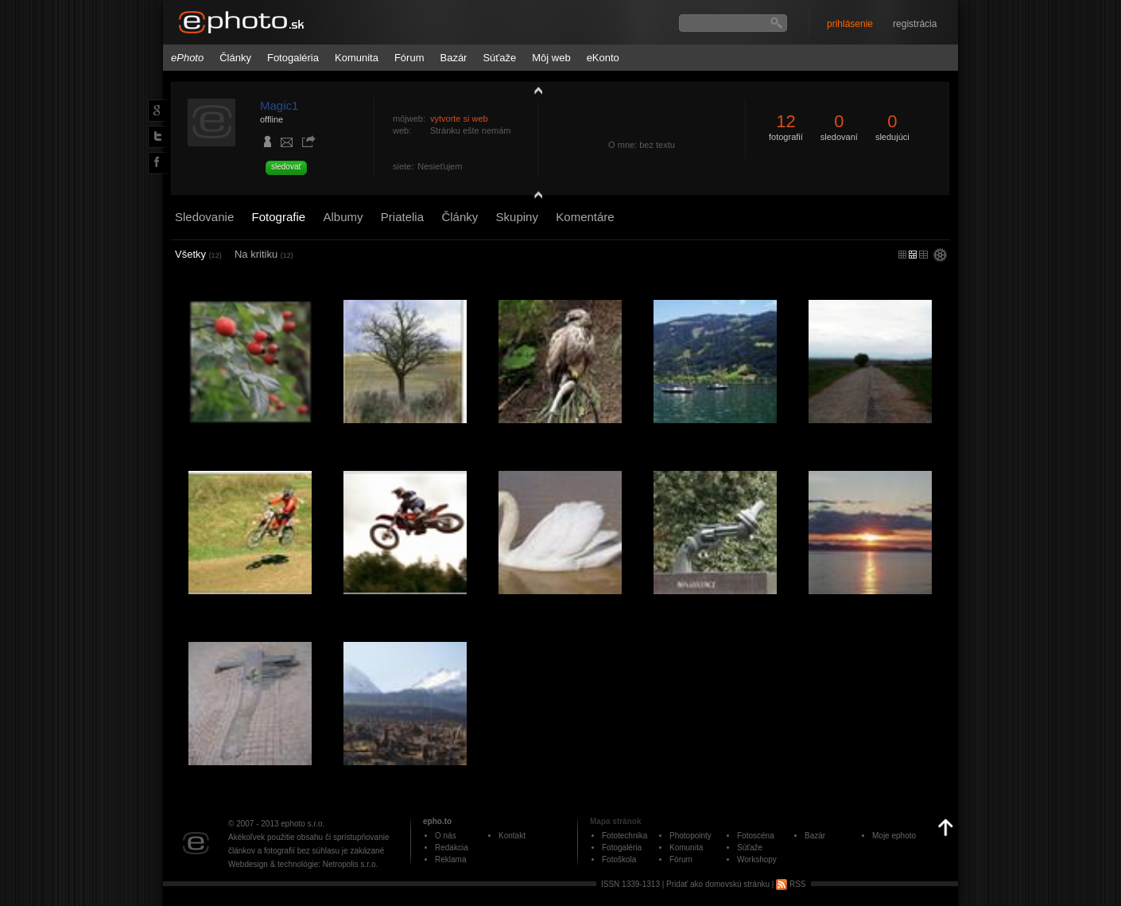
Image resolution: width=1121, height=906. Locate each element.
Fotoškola (619, 859)
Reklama (450, 859)
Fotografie (279, 217)
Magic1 (279, 105)
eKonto (603, 58)
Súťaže (499, 58)
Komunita (356, 58)
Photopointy (690, 835)
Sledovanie (204, 217)
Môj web (551, 58)
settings (940, 256)
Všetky (198, 254)
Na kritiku (264, 254)
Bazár (453, 58)
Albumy (343, 217)
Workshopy (757, 859)
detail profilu (534, 197)
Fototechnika (624, 835)
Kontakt (512, 835)
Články (235, 58)
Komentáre (585, 217)
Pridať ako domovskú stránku (718, 884)
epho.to (437, 821)
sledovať (286, 166)
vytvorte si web (459, 118)
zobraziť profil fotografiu (534, 90)
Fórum (409, 58)
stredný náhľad (923, 255)
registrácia (915, 23)
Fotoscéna (755, 835)
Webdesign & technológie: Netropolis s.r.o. (303, 864)
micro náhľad (902, 255)
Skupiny (517, 217)
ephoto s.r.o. (302, 823)
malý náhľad (913, 255)
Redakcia (451, 847)
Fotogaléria (293, 58)
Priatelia (402, 217)
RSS (790, 884)
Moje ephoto (894, 835)
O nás (445, 835)
